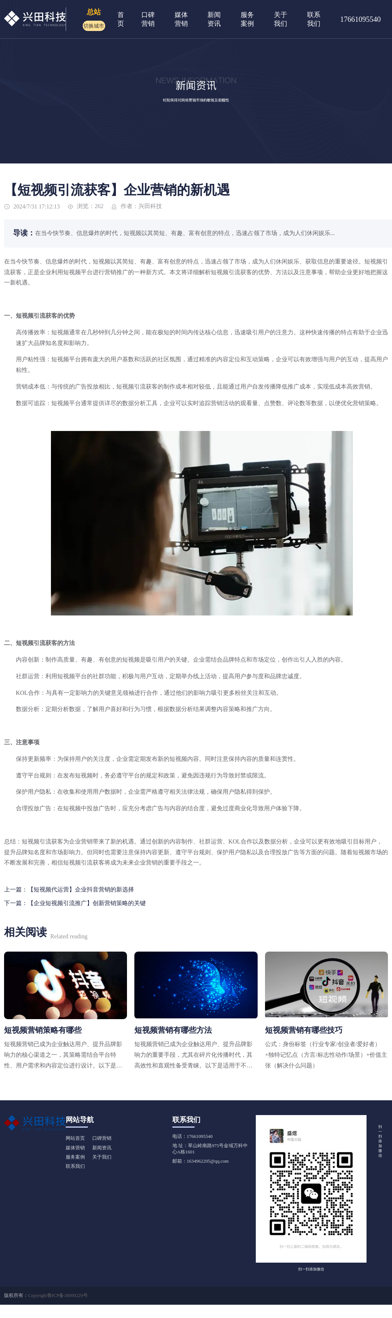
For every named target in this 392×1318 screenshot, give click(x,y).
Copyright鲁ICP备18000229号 (58, 1295)
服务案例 (75, 1157)
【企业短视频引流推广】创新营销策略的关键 (87, 903)
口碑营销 (101, 1138)
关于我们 (101, 1157)
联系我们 (75, 1166)
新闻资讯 (101, 1147)
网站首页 (75, 1138)
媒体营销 (75, 1147)
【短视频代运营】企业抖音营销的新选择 (81, 889)
